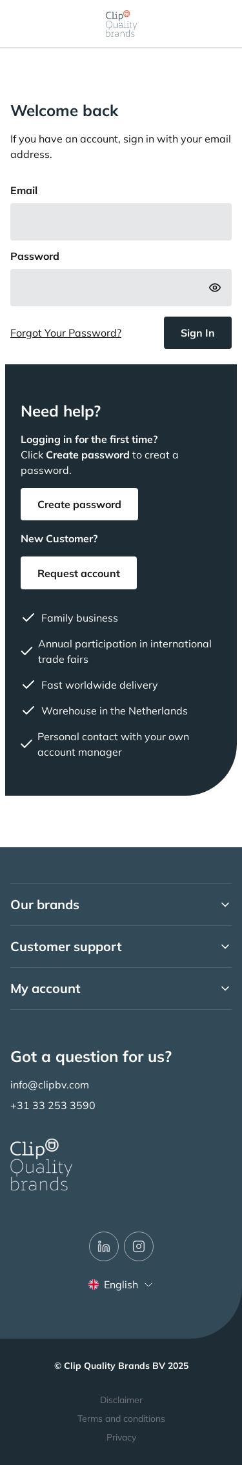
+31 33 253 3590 (53, 1105)
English (121, 1284)
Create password (79, 504)
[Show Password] (215, 287)
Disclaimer (121, 1400)
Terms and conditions (121, 1418)
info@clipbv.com (49, 1084)
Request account (78, 573)
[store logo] (121, 23)
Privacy (121, 1437)
